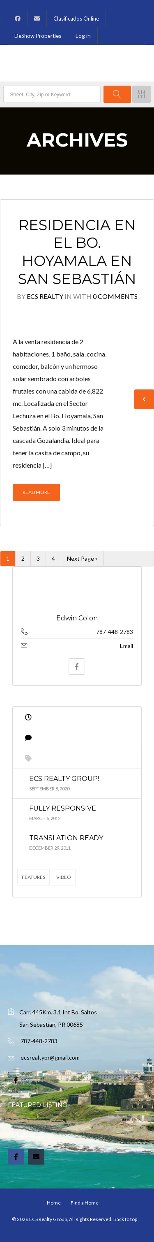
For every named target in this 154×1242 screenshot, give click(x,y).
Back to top (125, 1219)
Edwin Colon (77, 618)
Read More (36, 492)
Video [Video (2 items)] (63, 877)
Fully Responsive (62, 808)
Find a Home (85, 1203)
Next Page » (82, 558)
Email (126, 645)
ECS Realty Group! (64, 779)
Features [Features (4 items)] (33, 877)
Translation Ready (66, 838)
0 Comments (115, 296)
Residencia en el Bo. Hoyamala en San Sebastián (77, 252)
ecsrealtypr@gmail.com (50, 1057)
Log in (83, 35)
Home (54, 1203)
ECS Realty (45, 296)
